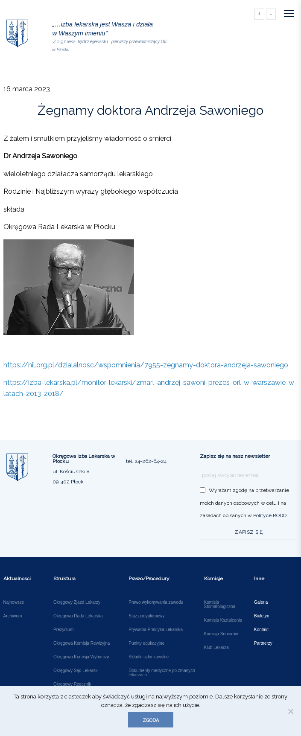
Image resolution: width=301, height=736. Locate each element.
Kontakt (261, 630)
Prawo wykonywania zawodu (156, 602)
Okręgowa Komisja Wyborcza (81, 657)
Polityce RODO (269, 515)
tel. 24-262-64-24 (146, 461)
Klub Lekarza (216, 648)
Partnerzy (263, 643)
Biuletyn (261, 616)
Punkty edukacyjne (146, 643)
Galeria (261, 602)
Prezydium (63, 630)
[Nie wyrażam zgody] (290, 711)
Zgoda (151, 720)
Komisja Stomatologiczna (220, 604)
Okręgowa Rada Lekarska (78, 616)
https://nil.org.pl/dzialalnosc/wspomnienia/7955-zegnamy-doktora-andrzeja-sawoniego (145, 365)
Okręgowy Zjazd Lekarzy (76, 602)
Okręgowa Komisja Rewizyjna (81, 643)
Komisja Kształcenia (223, 620)
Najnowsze (13, 602)
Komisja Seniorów (221, 634)
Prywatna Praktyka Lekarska (156, 630)
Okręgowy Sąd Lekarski (76, 671)
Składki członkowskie (149, 657)
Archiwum (12, 616)
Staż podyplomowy (146, 616)
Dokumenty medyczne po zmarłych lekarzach (162, 673)
